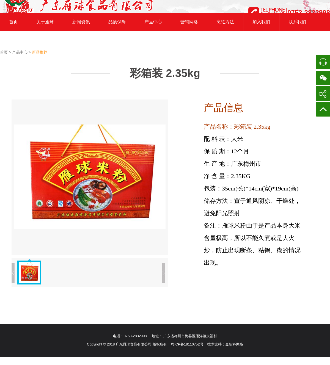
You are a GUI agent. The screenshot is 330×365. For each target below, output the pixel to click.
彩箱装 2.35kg (165, 73)
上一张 (13, 273)
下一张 (163, 273)
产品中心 (20, 52)
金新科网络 (234, 344)
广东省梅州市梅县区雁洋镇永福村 (190, 336)
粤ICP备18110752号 (187, 344)
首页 (4, 52)
